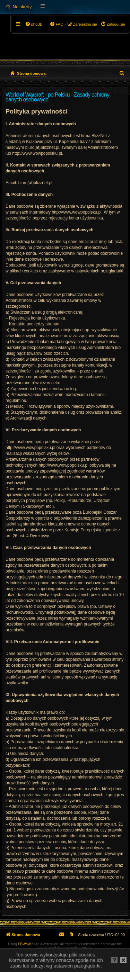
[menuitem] (18, 7)
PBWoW (24, 944)
